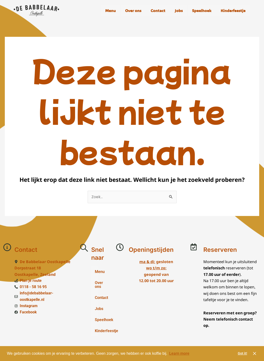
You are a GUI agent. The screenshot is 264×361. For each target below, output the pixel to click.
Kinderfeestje (233, 10)
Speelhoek (201, 10)
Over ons (133, 10)
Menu (110, 10)
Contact (158, 10)
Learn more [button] (179, 353)
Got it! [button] (242, 353)
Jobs (179, 10)
